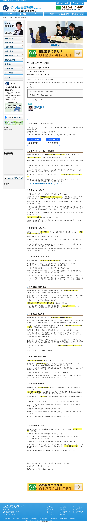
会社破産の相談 (43, 518)
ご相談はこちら (77, 14)
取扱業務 (23, 14)
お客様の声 (9, 68)
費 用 (37, 14)
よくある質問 (64, 14)
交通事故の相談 (30, 520)
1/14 (5, 154)
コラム (76, 509)
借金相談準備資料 (65, 511)
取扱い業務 (9, 47)
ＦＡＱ (7, 77)
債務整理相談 (34, 518)
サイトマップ (78, 512)
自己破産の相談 (6, 518)
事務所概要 (9, 38)
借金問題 (62, 509)
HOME (9, 14)
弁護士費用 (9, 51)
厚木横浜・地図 (63, 3)
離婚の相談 (72, 518)
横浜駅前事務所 (8, 153)
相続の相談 (39, 520)
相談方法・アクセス (12, 55)
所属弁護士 (9, 43)
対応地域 (8, 64)
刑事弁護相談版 (53, 518)
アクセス (49, 512)
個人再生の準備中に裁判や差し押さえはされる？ (46, 184)
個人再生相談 (25, 518)
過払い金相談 (16, 518)
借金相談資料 (10, 60)
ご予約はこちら (77, 3)
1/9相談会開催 (8, 129)
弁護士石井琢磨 (38, 107)
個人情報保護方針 (79, 511)
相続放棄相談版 (63, 518)
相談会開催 (10, 154)
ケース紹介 (50, 14)
